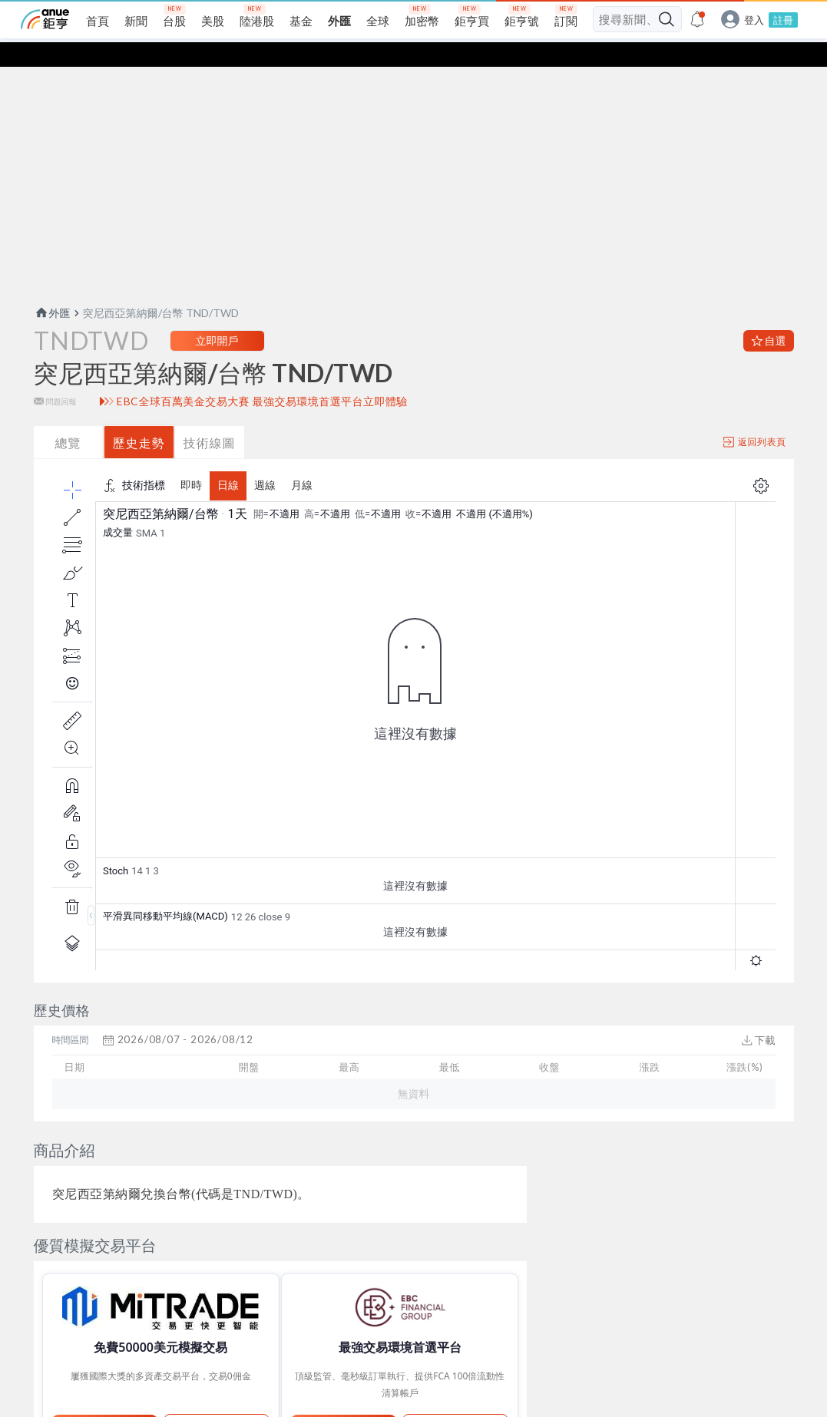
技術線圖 (210, 448)
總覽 (68, 448)
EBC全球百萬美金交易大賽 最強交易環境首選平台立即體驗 (262, 406)
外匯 (52, 318)
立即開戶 (217, 345)
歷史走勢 (139, 448)
